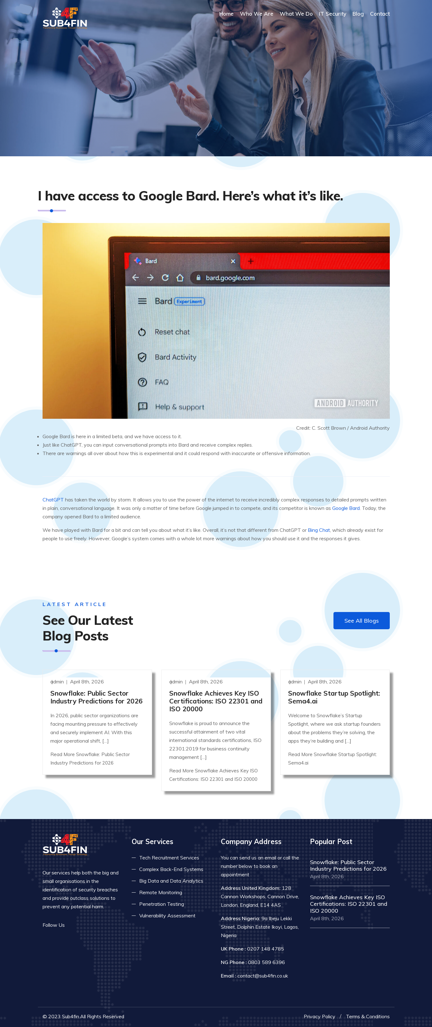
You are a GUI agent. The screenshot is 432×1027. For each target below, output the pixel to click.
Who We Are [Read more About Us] (256, 13)
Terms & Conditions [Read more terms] (368, 1016)
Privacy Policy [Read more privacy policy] (319, 1016)
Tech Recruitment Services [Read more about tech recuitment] (169, 857)
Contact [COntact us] (380, 13)
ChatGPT (53, 499)
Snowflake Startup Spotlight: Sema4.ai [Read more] (334, 697)
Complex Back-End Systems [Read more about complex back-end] (171, 869)
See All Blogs (361, 620)
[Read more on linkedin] (92, 925)
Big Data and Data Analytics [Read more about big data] (171, 881)
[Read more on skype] (101, 925)
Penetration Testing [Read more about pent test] (161, 904)
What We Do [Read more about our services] (296, 13)
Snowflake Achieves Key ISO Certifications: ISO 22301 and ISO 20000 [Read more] (215, 701)
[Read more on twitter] (83, 925)
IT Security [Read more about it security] (332, 13)
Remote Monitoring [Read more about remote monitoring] (160, 892)
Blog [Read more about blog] (358, 13)
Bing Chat (319, 530)
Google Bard (346, 508)
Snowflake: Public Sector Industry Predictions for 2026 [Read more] (96, 697)
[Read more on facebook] (73, 925)
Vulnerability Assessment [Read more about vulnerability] (167, 915)
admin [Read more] (57, 681)
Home (226, 13)
